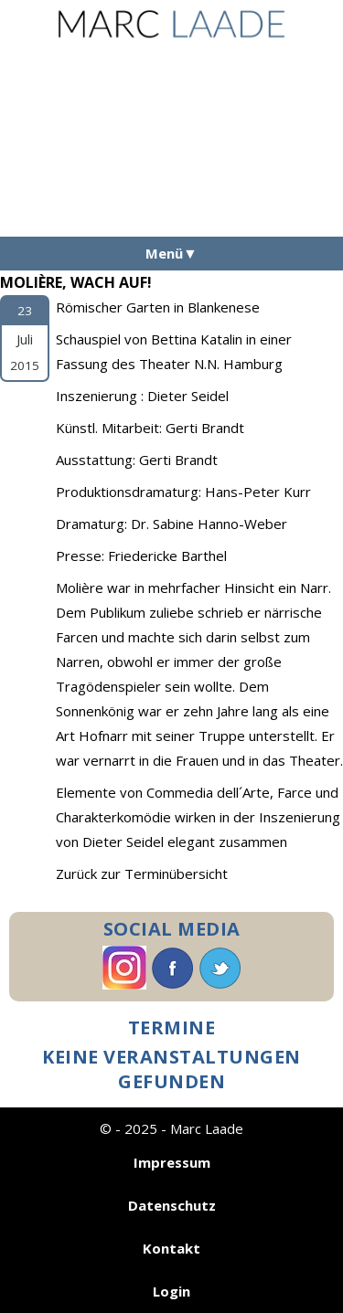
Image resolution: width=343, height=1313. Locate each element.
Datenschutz (172, 1205)
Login (171, 1291)
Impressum (172, 1162)
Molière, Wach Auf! (76, 282)
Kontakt (171, 1248)
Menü (164, 253)
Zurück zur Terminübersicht (142, 873)
